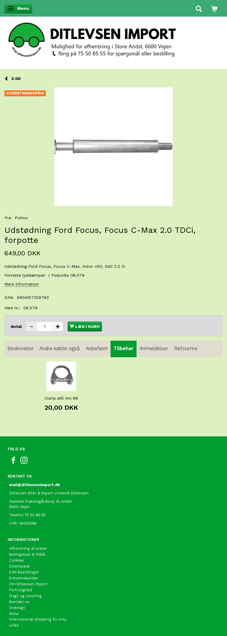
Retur (14, 613)
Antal (17, 326)
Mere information (21, 284)
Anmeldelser (154, 348)
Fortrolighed (20, 590)
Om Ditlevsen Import (28, 584)
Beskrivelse (20, 348)
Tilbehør (124, 348)
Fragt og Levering (25, 596)
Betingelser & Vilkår (27, 554)
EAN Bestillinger (24, 572)
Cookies (16, 560)
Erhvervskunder (23, 578)
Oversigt (17, 607)
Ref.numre (185, 348)
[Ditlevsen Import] (113, 38)
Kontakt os (19, 602)
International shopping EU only (38, 619)
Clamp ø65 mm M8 (61, 398)
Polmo (21, 217)
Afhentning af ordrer (28, 548)
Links (14, 625)
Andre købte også (59, 348)
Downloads (19, 566)
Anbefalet (97, 348)
